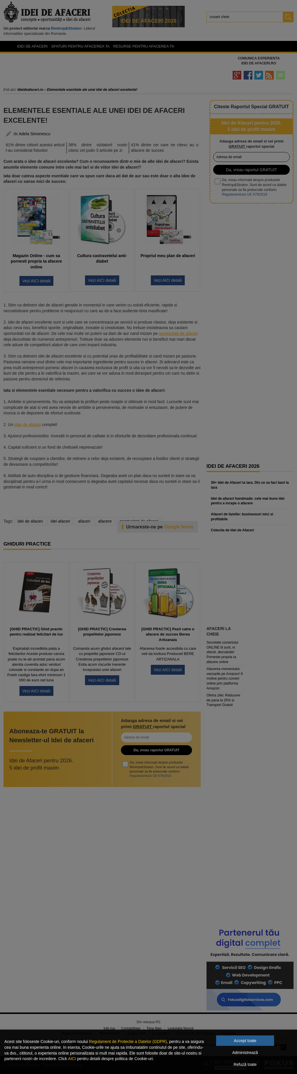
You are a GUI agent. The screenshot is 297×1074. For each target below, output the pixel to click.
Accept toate (245, 1040)
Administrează (245, 1052)
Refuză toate (244, 1064)
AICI (72, 1058)
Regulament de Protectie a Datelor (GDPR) (128, 1041)
